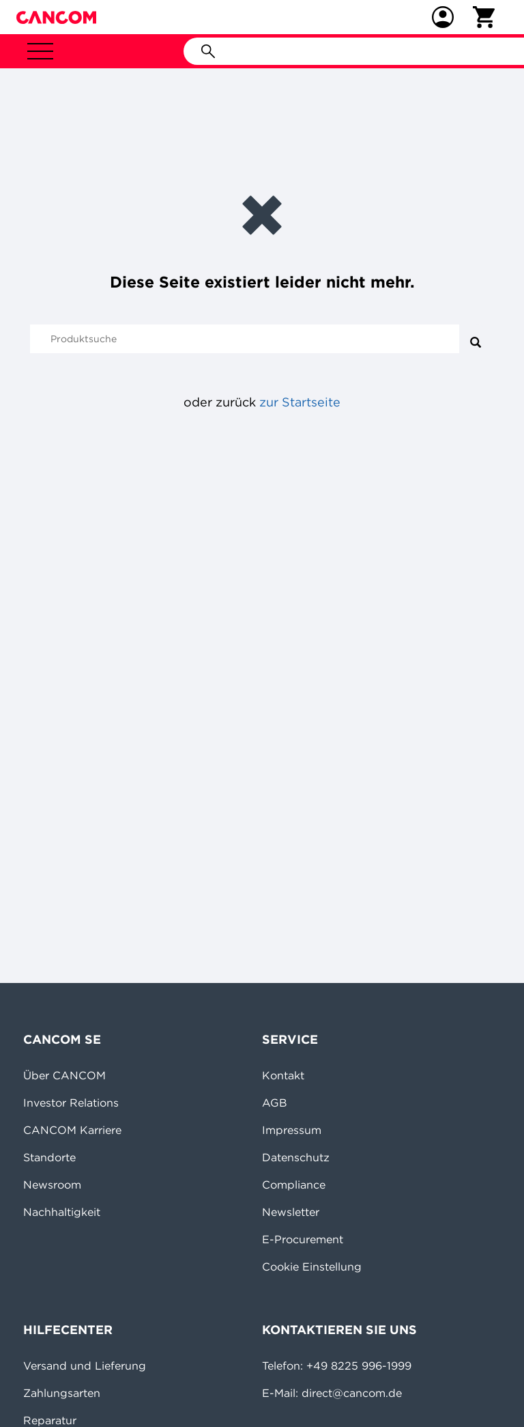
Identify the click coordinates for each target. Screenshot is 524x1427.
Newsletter (290, 1212)
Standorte (49, 1157)
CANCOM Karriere (72, 1130)
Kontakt (283, 1075)
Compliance (293, 1184)
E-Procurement (302, 1239)
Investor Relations (71, 1102)
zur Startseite (299, 402)
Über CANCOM (64, 1075)
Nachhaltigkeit (61, 1212)
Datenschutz (296, 1157)
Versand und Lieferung (84, 1365)
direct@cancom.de (352, 1393)
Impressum (291, 1130)
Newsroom (52, 1184)
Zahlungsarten (61, 1393)
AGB (274, 1102)
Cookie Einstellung (312, 1266)
